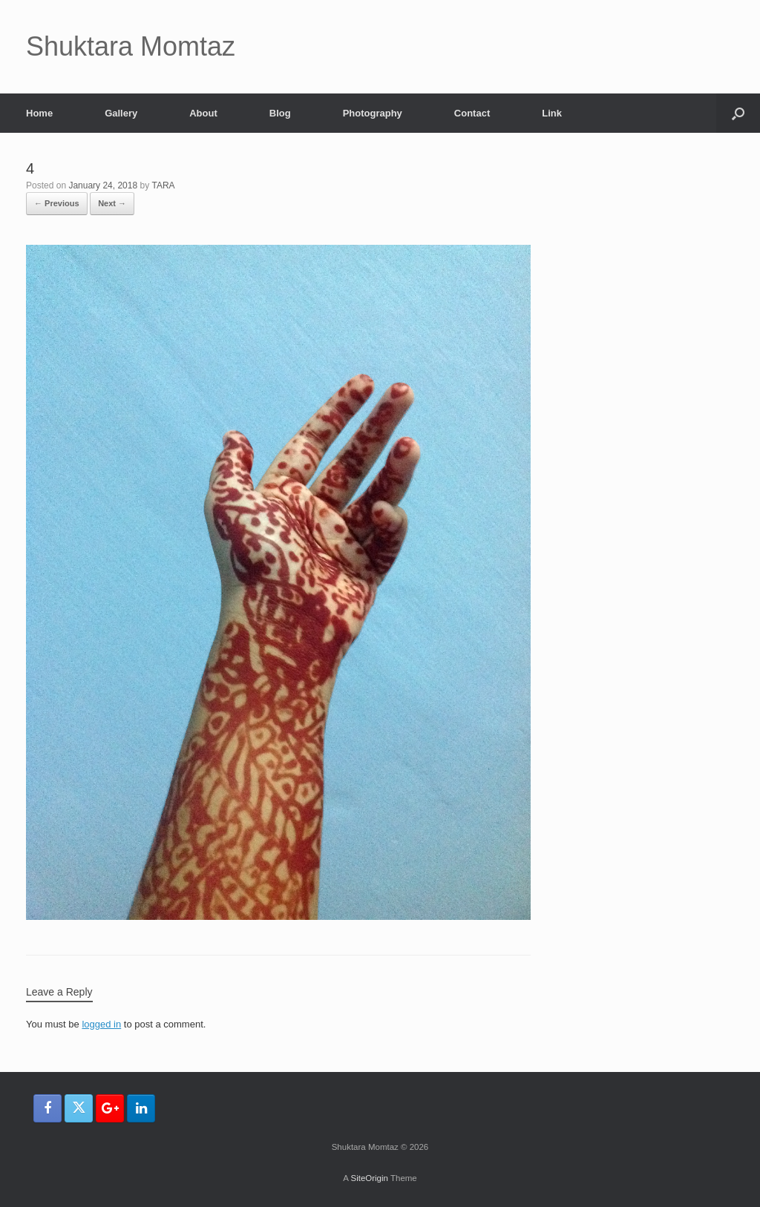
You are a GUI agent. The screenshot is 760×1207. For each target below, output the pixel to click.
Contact (472, 113)
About (203, 113)
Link (552, 113)
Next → (112, 203)
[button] (738, 113)
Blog (280, 113)
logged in (101, 1024)
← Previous (56, 203)
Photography (372, 113)
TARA (163, 185)
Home (39, 113)
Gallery (121, 113)
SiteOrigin (369, 1178)
